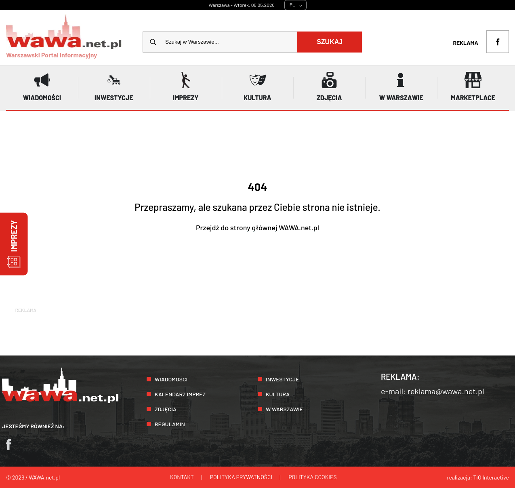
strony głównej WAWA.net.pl (274, 227)
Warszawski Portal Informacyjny (64, 36)
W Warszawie (284, 409)
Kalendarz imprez (180, 394)
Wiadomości (171, 379)
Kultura (278, 394)
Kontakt (182, 476)
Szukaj (330, 41)
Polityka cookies (312, 476)
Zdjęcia (166, 409)
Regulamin (170, 424)
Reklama (465, 42)
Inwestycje (282, 379)
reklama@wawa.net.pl (446, 391)
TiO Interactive (491, 477)
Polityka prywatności (241, 476)
